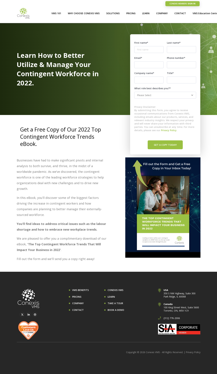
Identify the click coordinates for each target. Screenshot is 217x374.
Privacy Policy (169, 130)
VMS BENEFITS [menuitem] (80, 290)
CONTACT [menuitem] (180, 13)
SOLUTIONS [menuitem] (113, 13)
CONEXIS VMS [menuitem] (115, 290)
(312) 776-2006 (172, 318)
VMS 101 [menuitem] (56, 13)
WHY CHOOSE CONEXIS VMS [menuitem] (84, 13)
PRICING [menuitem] (130, 13)
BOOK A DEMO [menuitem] (116, 309)
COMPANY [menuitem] (162, 13)
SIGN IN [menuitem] (182, 3)
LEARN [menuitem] (146, 13)
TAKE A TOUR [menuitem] (115, 303)
